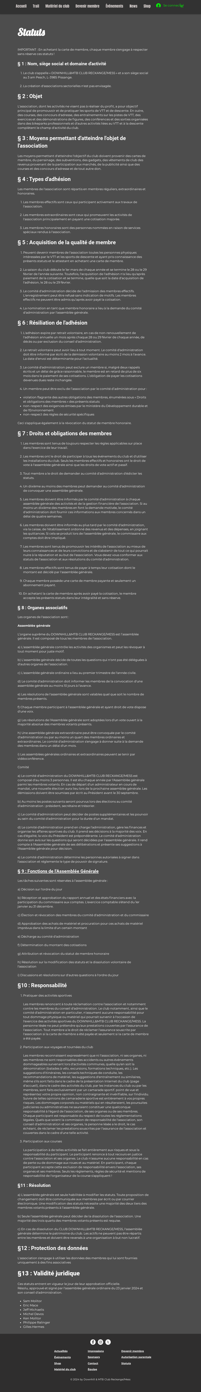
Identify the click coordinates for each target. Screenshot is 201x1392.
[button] (182, 6)
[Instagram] (100, 1342)
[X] (108, 1342)
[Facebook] (93, 1342)
